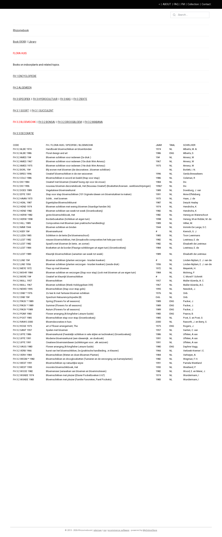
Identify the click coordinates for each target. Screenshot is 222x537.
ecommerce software (118, 530)
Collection (193, 4)
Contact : (207, 4)
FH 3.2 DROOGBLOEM (70, 122)
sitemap (98, 530)
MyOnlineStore (150, 530)
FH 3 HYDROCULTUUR (45, 99)
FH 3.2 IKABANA (94, 122)
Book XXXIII (19, 42)
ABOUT (167, 4)
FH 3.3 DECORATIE (23, 133)
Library (32, 42)
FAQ (176, 4)
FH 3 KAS (65, 99)
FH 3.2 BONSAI (46, 122)
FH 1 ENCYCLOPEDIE (24, 76)
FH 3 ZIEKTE (80, 99)
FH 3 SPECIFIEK (21, 99)
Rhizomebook (21, 30)
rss (104, 530)
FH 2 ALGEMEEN (22, 88)
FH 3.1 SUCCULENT (42, 110)
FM (183, 4)
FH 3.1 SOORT (21, 110)
